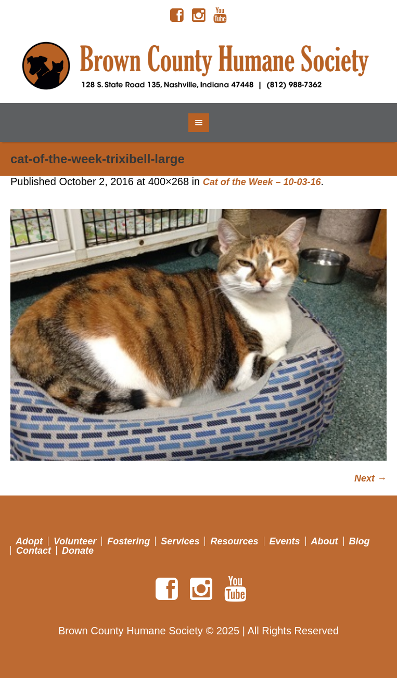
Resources (234, 541)
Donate (78, 550)
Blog (359, 541)
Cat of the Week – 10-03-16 (262, 182)
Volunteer (75, 541)
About (324, 541)
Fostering (128, 541)
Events (285, 541)
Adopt (29, 541)
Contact (33, 550)
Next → (370, 478)
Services (180, 541)
